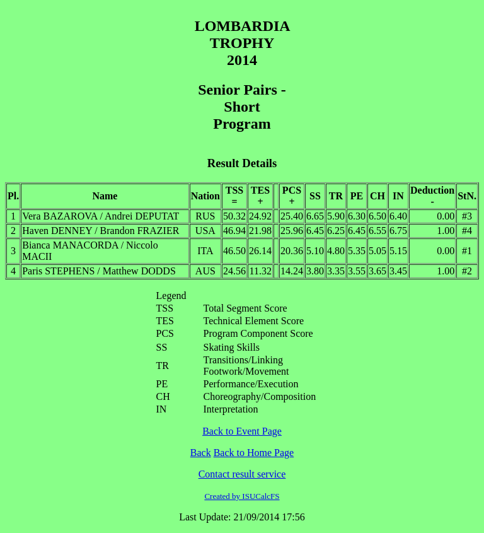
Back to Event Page (242, 431)
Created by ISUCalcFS (241, 496)
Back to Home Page (254, 452)
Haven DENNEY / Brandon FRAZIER (100, 230)
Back (200, 452)
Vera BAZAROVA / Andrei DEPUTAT (100, 216)
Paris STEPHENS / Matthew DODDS (99, 271)
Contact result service (242, 474)
